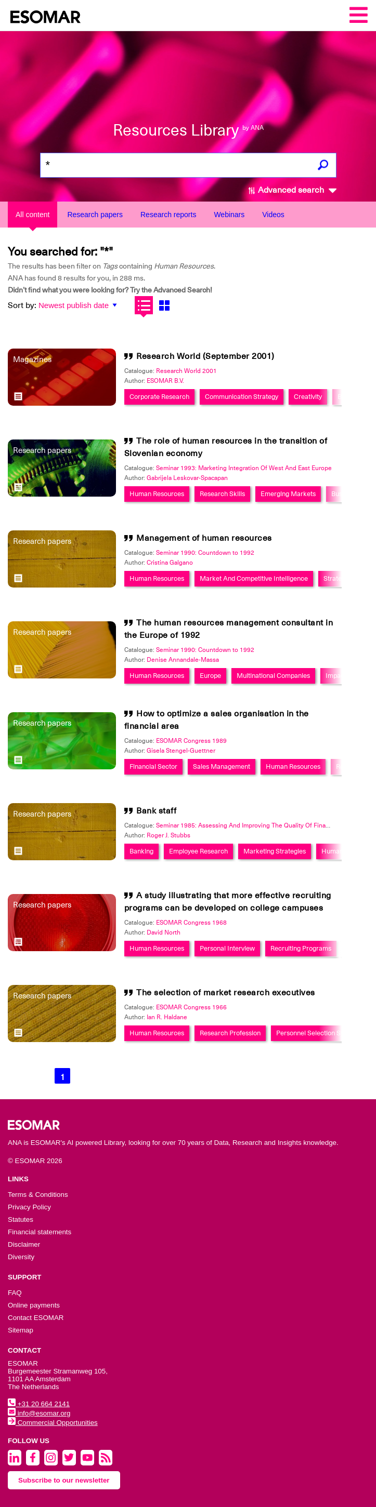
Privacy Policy (29, 1207)
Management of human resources (204, 538)
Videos (273, 214)
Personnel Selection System (317, 1033)
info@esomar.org (39, 1413)
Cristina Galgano (170, 562)
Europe (210, 675)
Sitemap (20, 1330)
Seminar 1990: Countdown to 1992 (205, 553)
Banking (141, 851)
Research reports (168, 214)
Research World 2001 (186, 371)
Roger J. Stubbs (168, 835)
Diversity (21, 1257)
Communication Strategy (241, 396)
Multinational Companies (273, 675)
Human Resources (156, 493)
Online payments (34, 1305)
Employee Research (198, 851)
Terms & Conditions (38, 1194)
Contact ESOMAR (35, 1318)
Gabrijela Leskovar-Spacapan (187, 478)
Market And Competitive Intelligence (254, 578)
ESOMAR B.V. (165, 381)
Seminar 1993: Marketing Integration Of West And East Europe (244, 468)
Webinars (229, 214)
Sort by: (22, 305)
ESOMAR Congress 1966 (191, 1007)
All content (32, 214)
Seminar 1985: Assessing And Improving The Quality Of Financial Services (260, 825)
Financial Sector (153, 766)
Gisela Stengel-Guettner (181, 750)
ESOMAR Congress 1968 (191, 922)
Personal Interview (227, 948)
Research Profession (230, 1033)
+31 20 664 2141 (39, 1404)
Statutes (20, 1219)
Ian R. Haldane (167, 1017)
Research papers (95, 214)
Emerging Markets (288, 493)
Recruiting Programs (300, 948)
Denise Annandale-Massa (183, 660)
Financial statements (39, 1232)
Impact (336, 675)
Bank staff (156, 811)
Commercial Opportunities (53, 1422)
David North (163, 932)
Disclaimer (24, 1244)
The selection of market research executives (225, 993)
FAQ (15, 1293)
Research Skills (222, 493)
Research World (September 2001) (205, 356)
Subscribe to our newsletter (64, 1480)
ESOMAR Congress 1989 (191, 741)
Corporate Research (159, 396)
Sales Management (221, 766)
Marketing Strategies (274, 851)
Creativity (308, 396)
